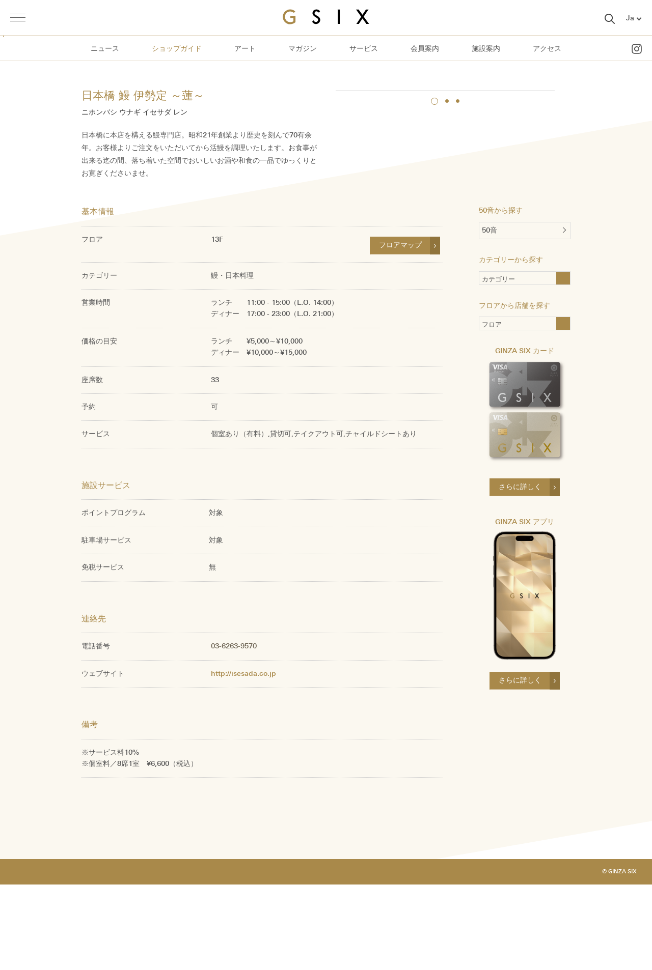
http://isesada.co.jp (243, 758)
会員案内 (425, 48)
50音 (489, 316)
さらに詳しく (520, 573)
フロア (492, 412)
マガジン (302, 48)
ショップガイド (177, 48)
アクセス (547, 48)
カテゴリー (515, 367)
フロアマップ (400, 330)
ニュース (105, 48)
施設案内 (486, 48)
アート (245, 48)
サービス (363, 48)
